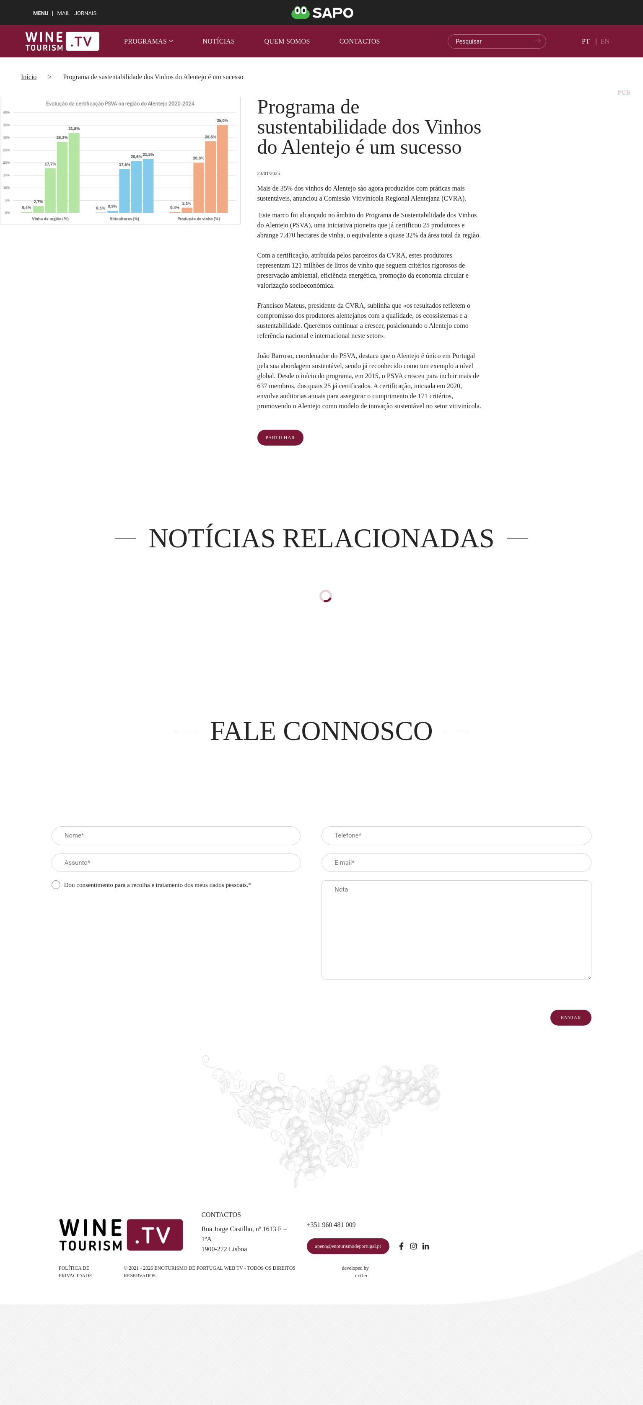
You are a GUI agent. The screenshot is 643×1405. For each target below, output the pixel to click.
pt (586, 41)
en (605, 41)
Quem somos (287, 41)
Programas (148, 41)
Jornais (85, 13)
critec (362, 1276)
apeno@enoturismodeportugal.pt (348, 1246)
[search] (497, 41)
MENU (40, 13)
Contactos (360, 41)
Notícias (218, 41)
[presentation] (115, 913)
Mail (63, 13)
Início (28, 76)
